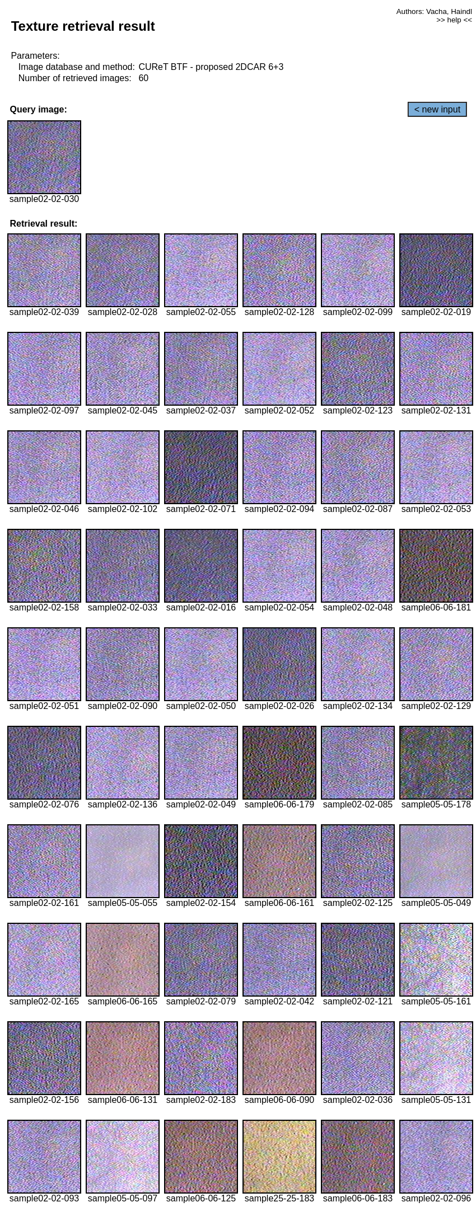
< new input (437, 109)
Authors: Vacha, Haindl (434, 11)
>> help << (454, 20)
